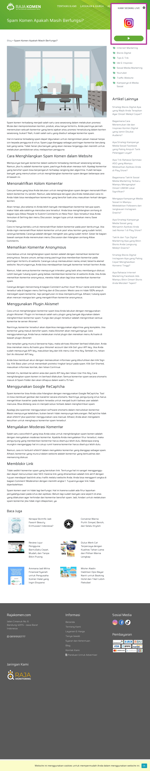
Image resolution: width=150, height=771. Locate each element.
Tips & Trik (123, 58)
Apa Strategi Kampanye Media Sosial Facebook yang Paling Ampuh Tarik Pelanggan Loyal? (126, 147)
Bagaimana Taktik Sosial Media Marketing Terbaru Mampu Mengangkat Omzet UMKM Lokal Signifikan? (126, 184)
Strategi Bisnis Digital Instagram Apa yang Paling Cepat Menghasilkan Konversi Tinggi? (127, 260)
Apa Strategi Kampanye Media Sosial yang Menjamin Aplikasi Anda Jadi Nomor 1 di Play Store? (127, 225)
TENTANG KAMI (66, 6)
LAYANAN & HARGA (92, 6)
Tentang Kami (73, 627)
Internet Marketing (127, 48)
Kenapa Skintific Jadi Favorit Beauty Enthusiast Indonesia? (41, 522)
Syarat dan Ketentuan (77, 641)
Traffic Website (125, 78)
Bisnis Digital (124, 53)
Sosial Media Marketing (129, 68)
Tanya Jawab (72, 636)
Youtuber (122, 73)
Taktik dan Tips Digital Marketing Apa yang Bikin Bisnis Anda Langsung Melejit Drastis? (126, 242)
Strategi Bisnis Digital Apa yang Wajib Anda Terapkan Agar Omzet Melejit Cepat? (127, 110)
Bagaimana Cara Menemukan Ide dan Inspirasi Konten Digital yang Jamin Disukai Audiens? (125, 128)
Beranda (70, 622)
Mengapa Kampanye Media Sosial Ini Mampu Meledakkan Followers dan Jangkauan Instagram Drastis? (127, 206)
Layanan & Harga (75, 631)
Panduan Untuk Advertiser (82, 655)
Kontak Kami (72, 650)
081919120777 (16, 636)
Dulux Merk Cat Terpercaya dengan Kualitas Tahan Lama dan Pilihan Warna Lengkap (92, 550)
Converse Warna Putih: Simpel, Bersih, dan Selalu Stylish (92, 522)
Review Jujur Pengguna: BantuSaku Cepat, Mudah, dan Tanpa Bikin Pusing (39, 550)
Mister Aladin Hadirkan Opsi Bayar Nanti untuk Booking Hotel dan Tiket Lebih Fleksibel (92, 575)
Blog (9, 40)
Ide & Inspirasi (124, 63)
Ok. (144, 765)
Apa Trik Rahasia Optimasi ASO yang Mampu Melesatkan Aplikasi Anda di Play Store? (127, 165)
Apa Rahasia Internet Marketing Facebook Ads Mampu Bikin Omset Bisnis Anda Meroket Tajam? (127, 278)
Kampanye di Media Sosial (128, 84)
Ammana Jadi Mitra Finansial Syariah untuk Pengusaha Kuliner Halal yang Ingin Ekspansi (39, 575)
